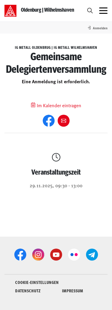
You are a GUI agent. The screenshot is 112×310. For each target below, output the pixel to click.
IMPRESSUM (72, 291)
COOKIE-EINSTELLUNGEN (37, 282)
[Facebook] (49, 121)
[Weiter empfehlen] (64, 121)
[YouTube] (56, 255)
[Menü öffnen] (103, 10)
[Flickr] (74, 255)
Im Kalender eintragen (56, 105)
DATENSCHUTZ (28, 291)
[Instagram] (38, 255)
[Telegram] (92, 255)
